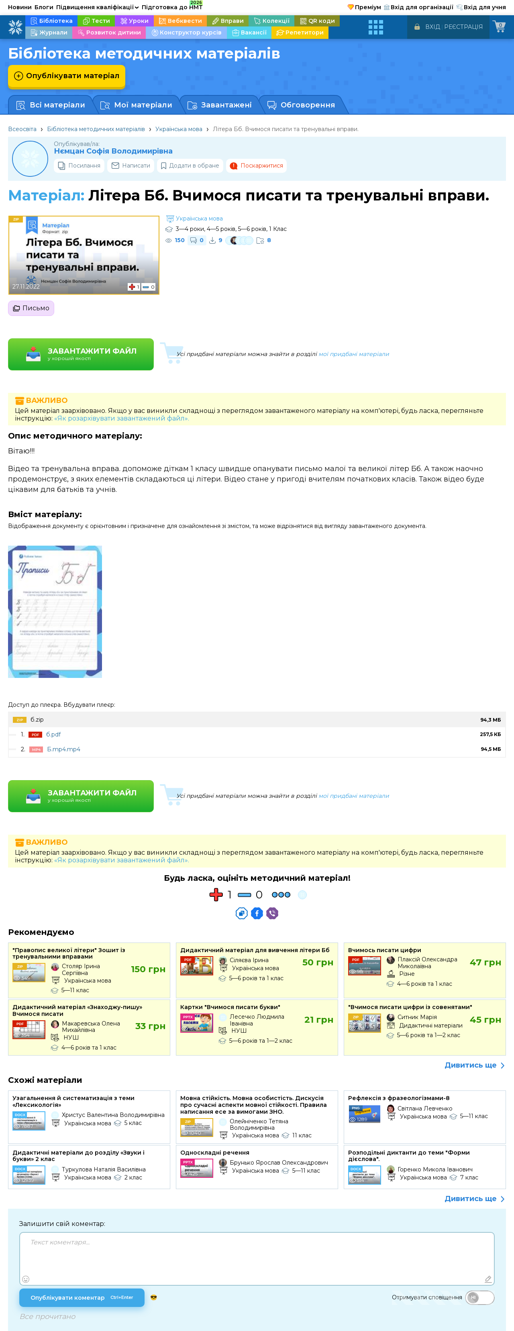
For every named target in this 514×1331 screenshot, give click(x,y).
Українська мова (178, 129)
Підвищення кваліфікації (97, 7)
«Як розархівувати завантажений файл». (121, 418)
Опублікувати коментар (82, 1297)
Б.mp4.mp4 (63, 749)
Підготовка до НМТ (172, 6)
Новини (20, 7)
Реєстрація (463, 26)
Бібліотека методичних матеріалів (96, 129)
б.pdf (53, 734)
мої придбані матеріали (353, 354)
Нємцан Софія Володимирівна (113, 151)
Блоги (44, 7)
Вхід (432, 26)
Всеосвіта (22, 129)
